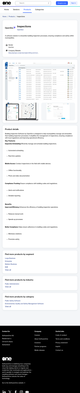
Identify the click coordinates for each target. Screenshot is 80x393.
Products (27, 9)
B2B (6, 267)
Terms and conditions (63, 339)
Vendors (16, 9)
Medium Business (11, 264)
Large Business (10, 258)
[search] (33, 3)
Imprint (58, 346)
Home (6, 9)
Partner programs (40, 346)
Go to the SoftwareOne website (13, 383)
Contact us (59, 350)
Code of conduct (61, 335)
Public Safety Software (12, 301)
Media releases (39, 350)
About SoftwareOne (41, 339)
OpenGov (20, 30)
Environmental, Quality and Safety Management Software (24, 304)
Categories (39, 9)
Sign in (73, 3)
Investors (37, 343)
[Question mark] (53, 3)
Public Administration (12, 284)
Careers (37, 335)
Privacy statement (62, 343)
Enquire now (62, 3)
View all (8, 270)
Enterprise (8, 261)
